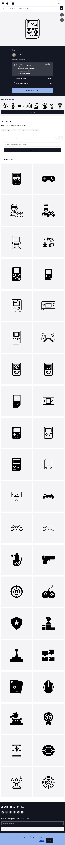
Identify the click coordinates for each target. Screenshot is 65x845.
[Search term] (33, 8)
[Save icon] (62, 15)
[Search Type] (4, 8)
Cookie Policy (30, 837)
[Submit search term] (61, 8)
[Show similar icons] (62, 20)
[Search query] (32, 144)
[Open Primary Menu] (3, 4)
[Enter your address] (32, 823)
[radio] (32, 69)
